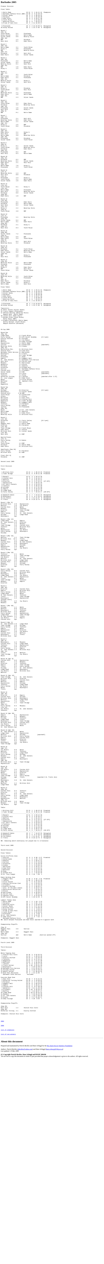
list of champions (7, 1234)
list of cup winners (8, 1239)
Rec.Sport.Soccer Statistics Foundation (59, 1251)
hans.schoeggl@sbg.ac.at (54, 1254)
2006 (2, 1229)
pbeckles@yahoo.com (25, 1254)
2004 (2, 1224)
